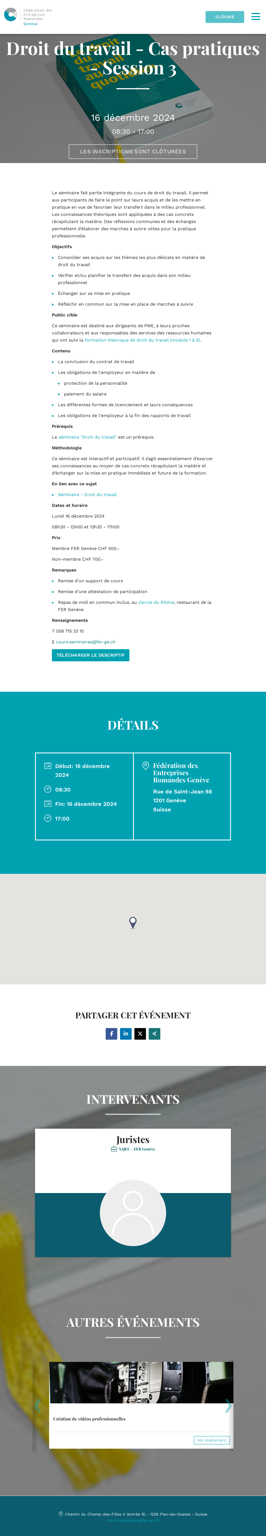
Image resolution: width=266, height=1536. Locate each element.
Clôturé (225, 17)
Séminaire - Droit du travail (87, 494)
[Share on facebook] (111, 1034)
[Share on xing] (154, 1034)
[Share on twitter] (140, 1034)
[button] (133, 923)
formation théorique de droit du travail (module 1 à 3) (142, 340)
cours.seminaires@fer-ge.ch (133, 1520)
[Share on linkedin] (126, 1034)
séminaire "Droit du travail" (87, 437)
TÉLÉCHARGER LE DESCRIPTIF (91, 655)
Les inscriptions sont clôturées (133, 151)
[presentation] (37, 1407)
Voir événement (212, 1440)
